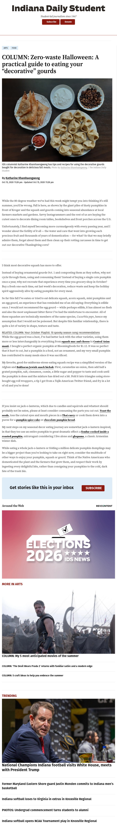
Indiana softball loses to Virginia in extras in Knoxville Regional (46, 799)
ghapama (80, 436)
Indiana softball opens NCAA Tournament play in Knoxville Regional (49, 821)
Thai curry (69, 415)
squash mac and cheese (76, 341)
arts (6, 48)
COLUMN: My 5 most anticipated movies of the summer (40, 656)
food (14, 48)
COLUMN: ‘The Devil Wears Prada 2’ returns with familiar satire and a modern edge (47, 666)
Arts (19, 584)
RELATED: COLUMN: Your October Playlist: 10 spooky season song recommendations (51, 332)
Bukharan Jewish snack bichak (36, 367)
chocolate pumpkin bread (62, 420)
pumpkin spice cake (29, 420)
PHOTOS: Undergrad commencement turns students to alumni (45, 810)
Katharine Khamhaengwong (74, 167)
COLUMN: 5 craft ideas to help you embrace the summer (32, 675)
